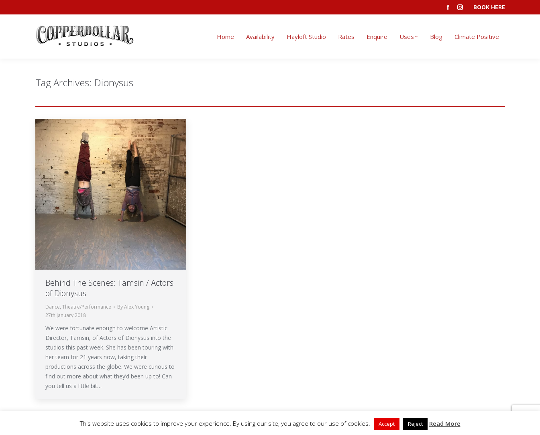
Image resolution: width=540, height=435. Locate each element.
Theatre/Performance (86, 306)
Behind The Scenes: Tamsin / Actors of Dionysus (109, 288)
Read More (445, 423)
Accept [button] (387, 423)
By (133, 306)
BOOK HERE (489, 7)
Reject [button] (415, 423)
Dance (52, 306)
